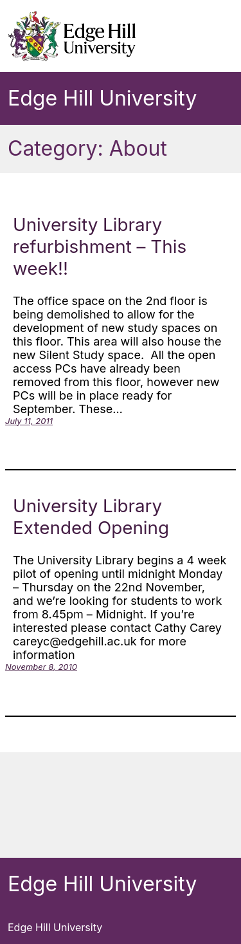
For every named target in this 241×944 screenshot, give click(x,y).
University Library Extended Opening (91, 517)
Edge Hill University (102, 98)
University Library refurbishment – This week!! (99, 246)
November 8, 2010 (41, 667)
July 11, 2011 (29, 421)
